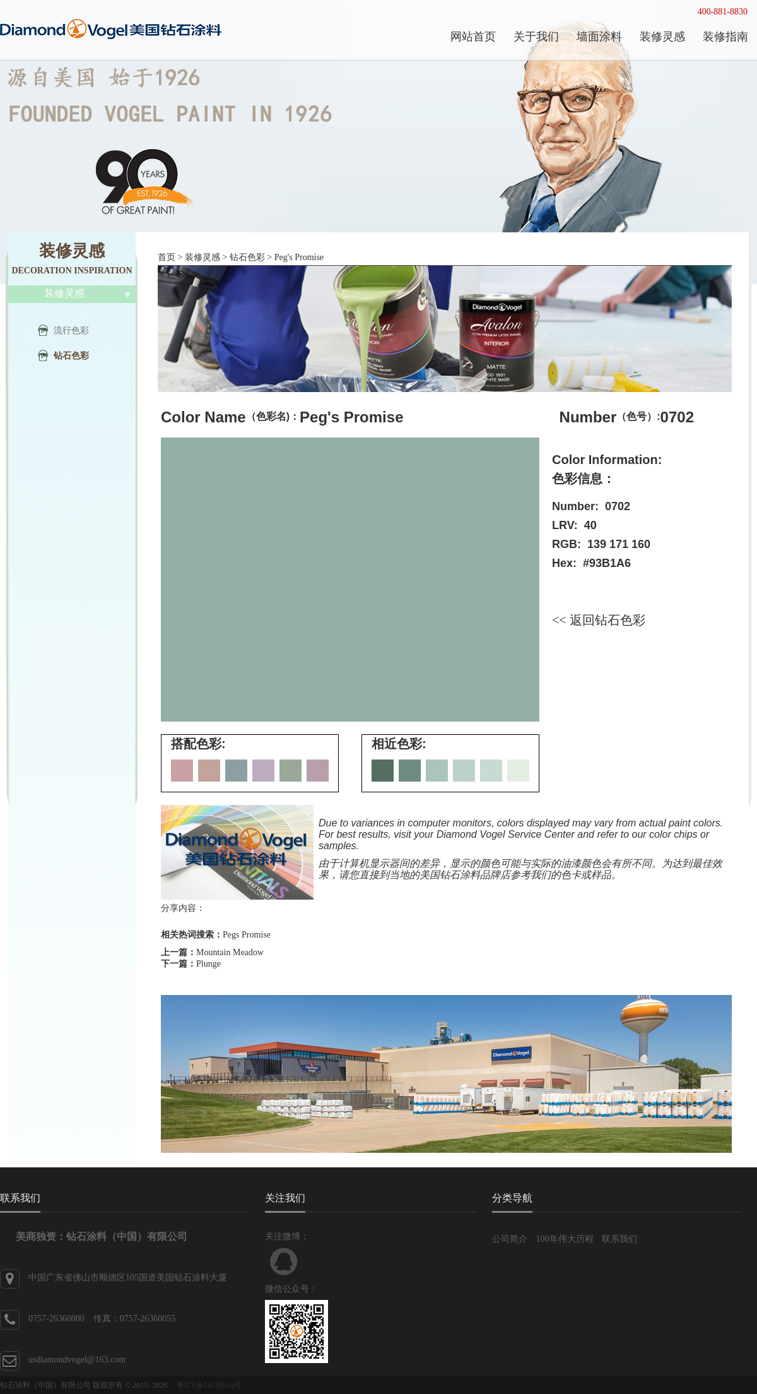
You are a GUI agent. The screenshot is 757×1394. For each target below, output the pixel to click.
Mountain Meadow (230, 952)
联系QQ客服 (284, 1261)
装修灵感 (202, 257)
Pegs (231, 934)
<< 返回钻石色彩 (598, 620)
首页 (166, 257)
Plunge (208, 963)
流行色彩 (71, 330)
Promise (256, 934)
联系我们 (619, 1239)
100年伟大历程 (565, 1239)
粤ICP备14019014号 (209, 1385)
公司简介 (509, 1239)
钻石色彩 (71, 355)
